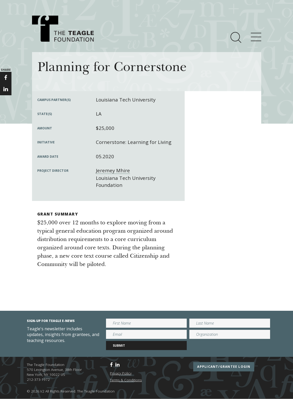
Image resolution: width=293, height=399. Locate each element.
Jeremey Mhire (113, 170)
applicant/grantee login (223, 366)
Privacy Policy (121, 373)
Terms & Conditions (126, 380)
